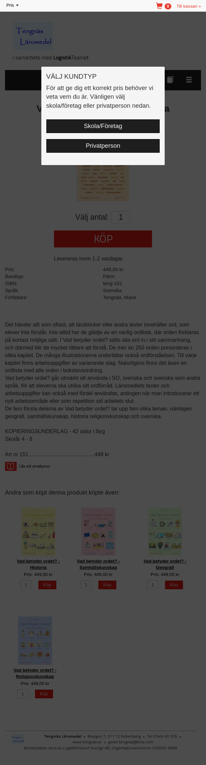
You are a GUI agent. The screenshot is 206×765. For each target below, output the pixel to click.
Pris (13, 5)
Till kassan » (188, 6)
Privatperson (103, 145)
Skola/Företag (103, 125)
